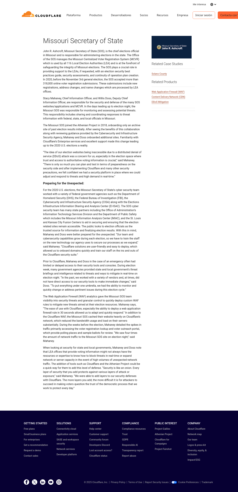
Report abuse (129, 455)
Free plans (29, 428)
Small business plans (35, 434)
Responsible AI (130, 445)
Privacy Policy (118, 482)
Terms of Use (135, 482)
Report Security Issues (157, 482)
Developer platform (67, 454)
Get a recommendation (36, 445)
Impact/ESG (194, 459)
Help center (95, 428)
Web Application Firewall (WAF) (168, 91)
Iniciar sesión (203, 15)
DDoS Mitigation (160, 102)
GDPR (125, 439)
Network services (66, 449)
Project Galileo (162, 428)
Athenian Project (163, 434)
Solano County (159, 73)
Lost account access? (100, 450)
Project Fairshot (163, 449)
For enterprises (32, 439)
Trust (125, 434)
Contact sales (31, 455)
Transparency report (132, 450)
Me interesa (199, 4)
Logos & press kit (197, 445)
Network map (195, 434)
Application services (67, 434)
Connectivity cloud (66, 428)
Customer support (98, 434)
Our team (192, 439)
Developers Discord (99, 445)
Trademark (207, 482)
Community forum (98, 439)
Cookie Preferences (185, 482)
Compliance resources (134, 428)
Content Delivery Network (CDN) (168, 97)
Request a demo (32, 450)
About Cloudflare (196, 428)
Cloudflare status (98, 455)
